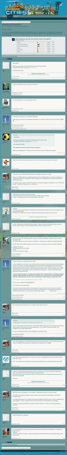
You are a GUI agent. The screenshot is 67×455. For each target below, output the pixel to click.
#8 (64, 203)
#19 (64, 423)
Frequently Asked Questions (43, 74)
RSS (65, 450)
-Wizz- (22, 26)
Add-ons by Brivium (49, 453)
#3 (64, 108)
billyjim (4, 181)
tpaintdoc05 (14, 110)
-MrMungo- (5, 436)
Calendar (16, 16)
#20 (64, 438)
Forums (10, 16)
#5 (64, 154)
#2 (64, 94)
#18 (64, 409)
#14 (64, 336)
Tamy (4, 167)
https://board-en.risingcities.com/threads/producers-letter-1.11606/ (27, 279)
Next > (10, 58)
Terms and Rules (58, 452)
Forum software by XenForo (10, 452)
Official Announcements (32, 74)
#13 (64, 315)
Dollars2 (4, 231)
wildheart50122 (6, 91)
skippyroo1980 (14, 386)
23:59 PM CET (33, 67)
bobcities (4, 422)
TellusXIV (5, 245)
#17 (64, 384)
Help (61, 450)
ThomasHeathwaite (6, 108)
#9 (64, 218)
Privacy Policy (64, 452)
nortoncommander (6, 124)
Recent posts (4, 18)
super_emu (5, 215)
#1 (64, 76)
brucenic (4, 201)
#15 (64, 351)
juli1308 (4, 364)
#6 (64, 168)
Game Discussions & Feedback (12, 26)
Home (4, 16)
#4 (64, 126)
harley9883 (5, 142)
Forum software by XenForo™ (29, 452)
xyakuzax (13, 78)
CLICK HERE (7, 35)
